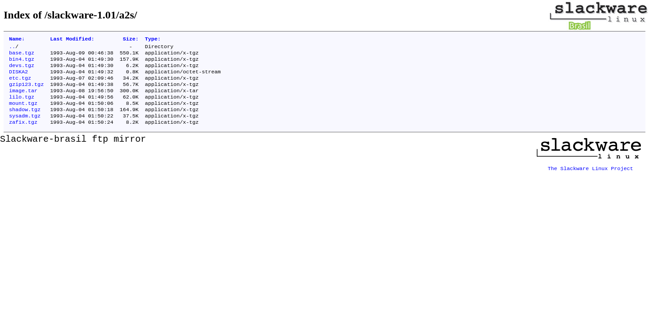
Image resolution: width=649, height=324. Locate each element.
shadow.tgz (25, 120)
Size (130, 39)
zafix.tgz (23, 134)
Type (152, 39)
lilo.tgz (21, 105)
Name (17, 39)
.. (12, 48)
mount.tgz (23, 113)
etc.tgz (20, 84)
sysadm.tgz (25, 127)
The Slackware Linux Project (590, 178)
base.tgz (21, 55)
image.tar (23, 98)
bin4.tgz (21, 62)
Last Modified (72, 39)
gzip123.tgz (26, 91)
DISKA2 (18, 77)
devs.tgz (21, 69)
